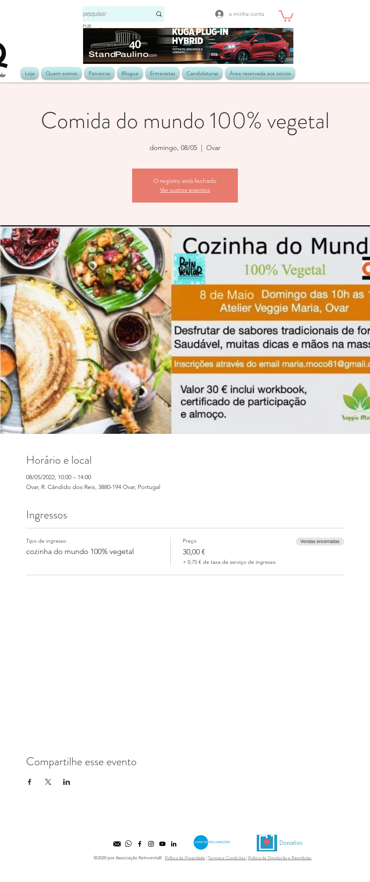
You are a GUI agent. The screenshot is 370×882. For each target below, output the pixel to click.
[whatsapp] (128, 844)
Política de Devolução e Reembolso (279, 857)
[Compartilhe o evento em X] (48, 782)
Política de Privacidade (185, 857)
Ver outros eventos (185, 189)
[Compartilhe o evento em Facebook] (29, 782)
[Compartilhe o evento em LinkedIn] (66, 782)
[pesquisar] (111, 14)
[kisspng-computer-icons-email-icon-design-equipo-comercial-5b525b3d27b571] (117, 844)
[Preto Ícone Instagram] (151, 844)
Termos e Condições (227, 857)
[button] (286, 15)
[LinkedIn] (173, 844)
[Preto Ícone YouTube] (162, 844)
